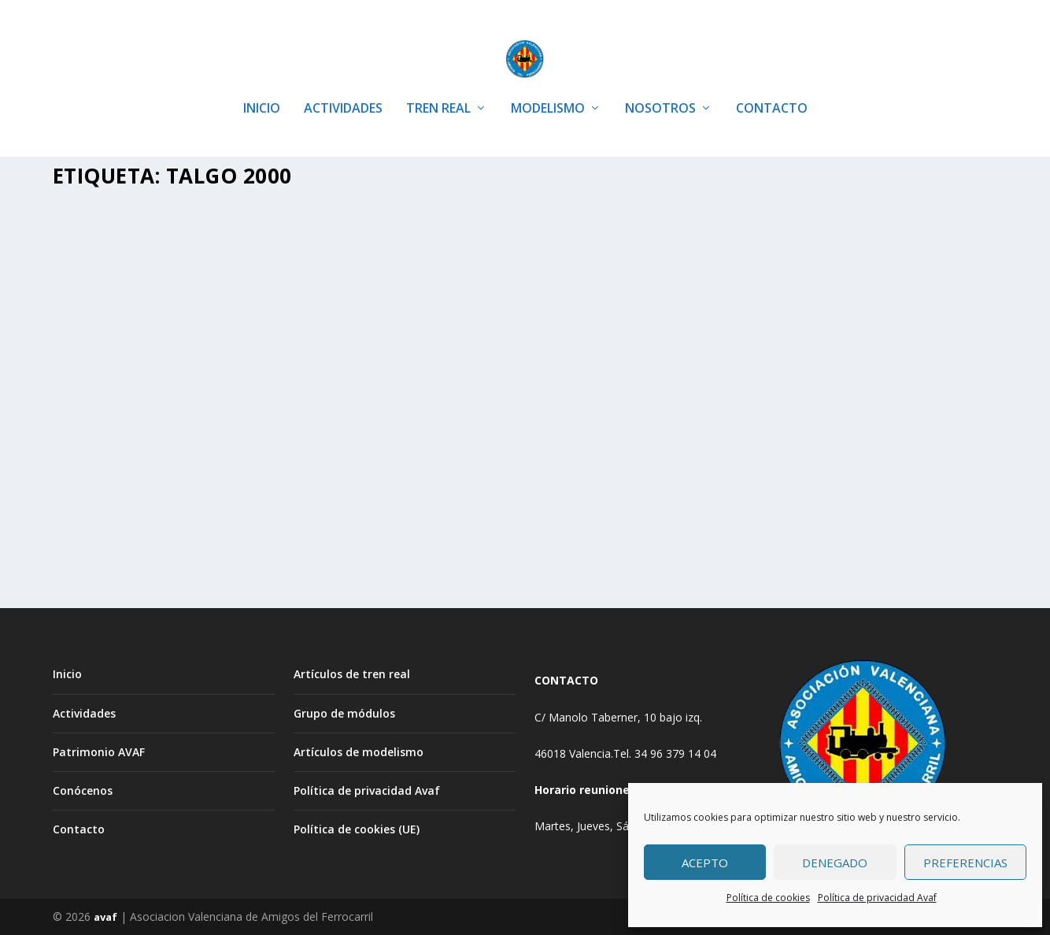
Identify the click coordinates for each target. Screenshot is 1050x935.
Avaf (97, 439)
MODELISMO (548, 86)
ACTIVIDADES (343, 86)
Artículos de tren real (352, 673)
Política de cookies (768, 897)
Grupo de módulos (344, 712)
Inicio (67, 673)
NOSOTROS (660, 86)
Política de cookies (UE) (357, 829)
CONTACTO (772, 86)
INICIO (261, 86)
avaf (105, 917)
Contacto (79, 829)
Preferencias (965, 862)
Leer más (104, 555)
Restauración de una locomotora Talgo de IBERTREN (196, 407)
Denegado (834, 862)
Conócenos (83, 789)
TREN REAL (438, 86)
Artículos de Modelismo (237, 439)
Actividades (84, 712)
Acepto (705, 862)
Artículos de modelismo (358, 751)
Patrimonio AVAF (99, 751)
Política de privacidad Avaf (877, 897)
